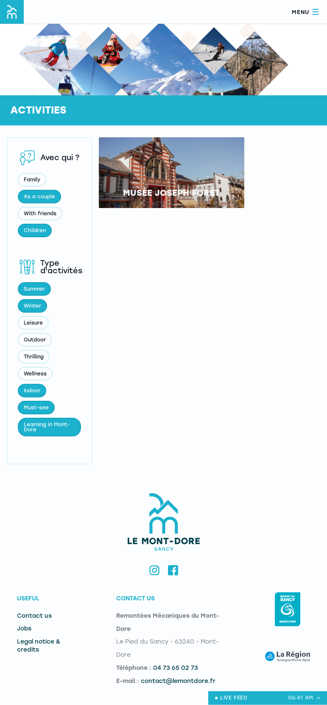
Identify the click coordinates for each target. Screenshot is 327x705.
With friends (40, 213)
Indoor (32, 391)
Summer (34, 289)
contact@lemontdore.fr (178, 681)
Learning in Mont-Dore (47, 427)
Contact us (34, 615)
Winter (32, 306)
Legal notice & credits (38, 645)
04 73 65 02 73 (175, 668)
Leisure (33, 323)
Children (35, 230)
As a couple (39, 197)
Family (32, 180)
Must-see (36, 408)
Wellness (35, 374)
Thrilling (34, 357)
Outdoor (35, 340)
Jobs (24, 628)
